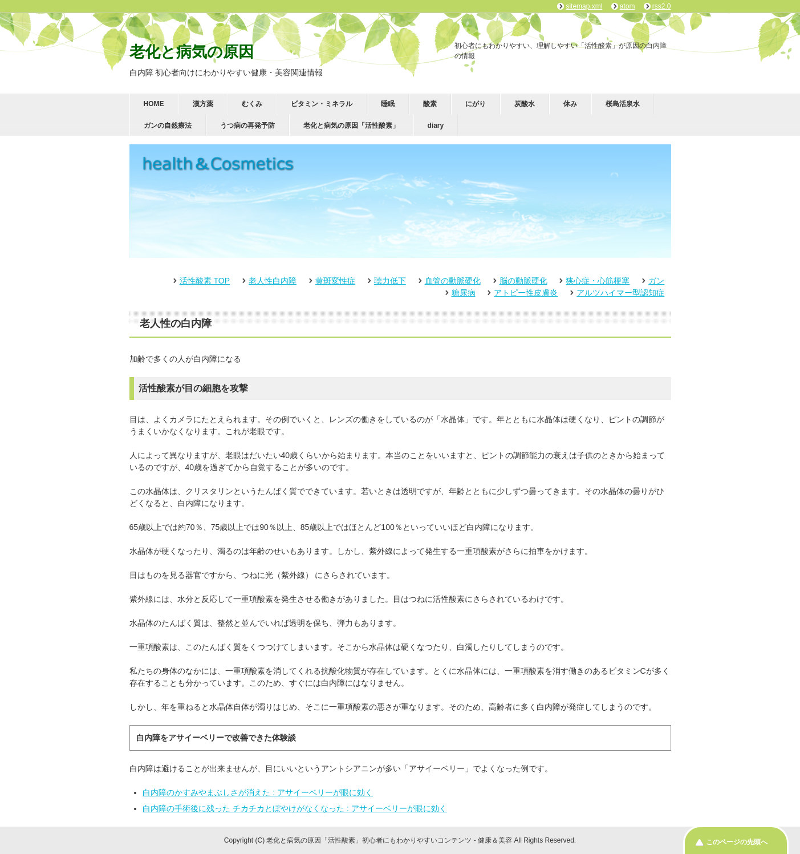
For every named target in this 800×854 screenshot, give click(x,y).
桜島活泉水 (623, 104)
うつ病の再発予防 (247, 125)
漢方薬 (203, 104)
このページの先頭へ (736, 842)
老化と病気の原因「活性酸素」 (351, 125)
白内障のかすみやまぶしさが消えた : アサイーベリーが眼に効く (258, 792)
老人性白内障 (273, 280)
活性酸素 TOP (205, 280)
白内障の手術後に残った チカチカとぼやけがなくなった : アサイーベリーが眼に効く (295, 808)
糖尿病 (464, 292)
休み (570, 104)
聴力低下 (390, 280)
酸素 (430, 104)
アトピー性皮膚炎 (526, 292)
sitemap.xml (584, 6)
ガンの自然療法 (168, 125)
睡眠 (388, 104)
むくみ (252, 104)
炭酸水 (524, 104)
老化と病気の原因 (191, 51)
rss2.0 (661, 6)
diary (436, 125)
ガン (656, 280)
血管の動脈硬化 (453, 280)
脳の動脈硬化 (523, 280)
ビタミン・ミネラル (321, 104)
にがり (475, 104)
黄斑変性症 (335, 280)
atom (627, 6)
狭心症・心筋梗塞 (598, 280)
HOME (154, 104)
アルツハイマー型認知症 (620, 292)
